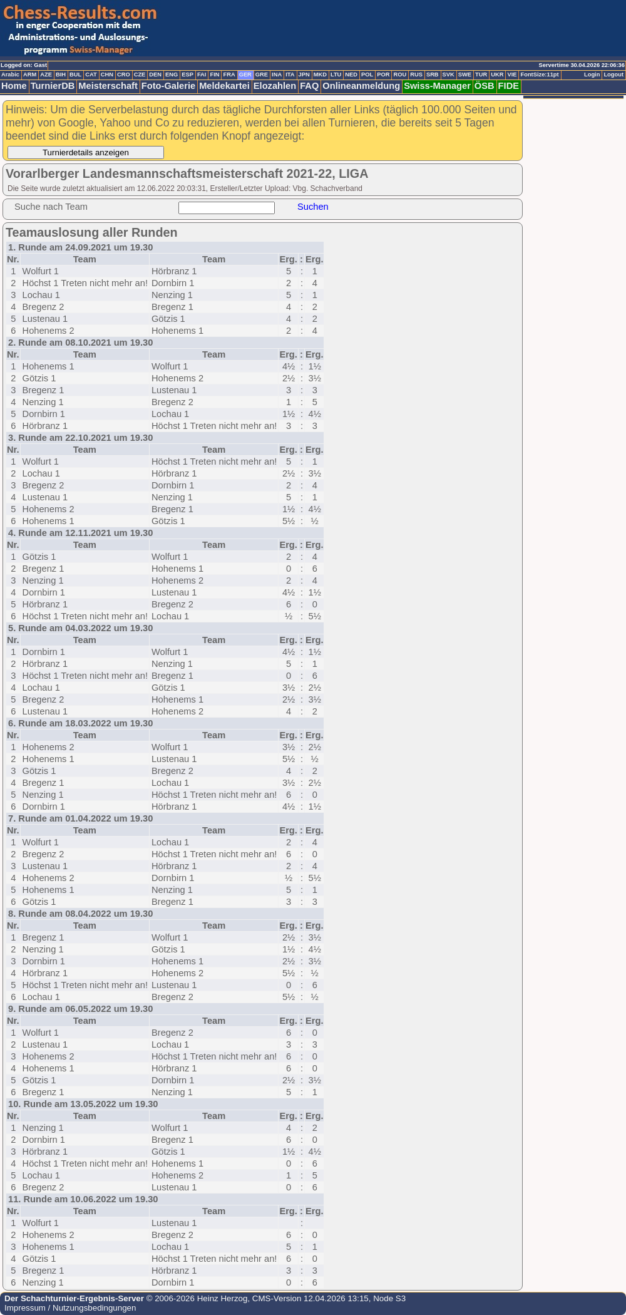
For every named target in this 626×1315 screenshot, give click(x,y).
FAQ (309, 86)
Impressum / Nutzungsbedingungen (70, 1307)
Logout (613, 74)
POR (383, 74)
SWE (464, 74)
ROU (399, 74)
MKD (320, 74)
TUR (481, 74)
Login (592, 74)
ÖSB (485, 86)
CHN (107, 74)
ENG (171, 74)
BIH (61, 74)
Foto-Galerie (168, 86)
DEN (155, 74)
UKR (497, 74)
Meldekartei (224, 86)
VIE (511, 74)
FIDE (508, 86)
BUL (75, 74)
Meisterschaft (108, 86)
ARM (29, 74)
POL (367, 74)
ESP (187, 74)
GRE (261, 74)
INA (277, 74)
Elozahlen (275, 86)
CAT (90, 74)
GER (245, 74)
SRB (432, 74)
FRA (229, 74)
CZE (140, 74)
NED (351, 74)
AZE (46, 74)
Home (14, 86)
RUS (416, 74)
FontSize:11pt (539, 74)
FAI (202, 74)
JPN (304, 74)
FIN (214, 74)
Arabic (10, 74)
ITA (289, 74)
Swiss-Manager (437, 86)
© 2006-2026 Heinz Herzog (195, 1298)
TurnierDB (53, 86)
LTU (336, 74)
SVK (448, 74)
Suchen (313, 207)
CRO (123, 74)
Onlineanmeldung (361, 86)
